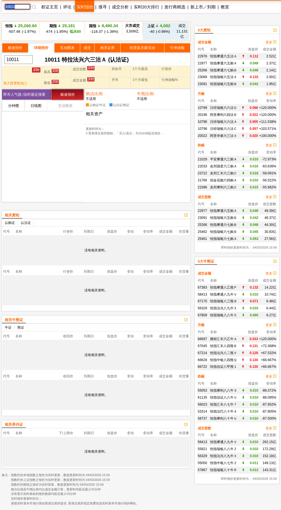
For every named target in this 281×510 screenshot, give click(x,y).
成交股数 (204, 197)
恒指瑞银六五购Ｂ (223, 84)
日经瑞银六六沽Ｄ (223, 108)
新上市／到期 (203, 6)
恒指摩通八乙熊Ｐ (223, 287)
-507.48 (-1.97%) (21, 28)
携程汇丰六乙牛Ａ (223, 339)
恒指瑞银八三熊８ (223, 301)
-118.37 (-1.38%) (103, 28)
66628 (202, 360)
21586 (202, 187)
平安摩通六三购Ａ (223, 159)
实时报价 (85, 6)
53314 (202, 411)
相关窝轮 (12, 215)
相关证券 (107, 48)
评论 (67, 6)
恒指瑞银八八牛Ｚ (223, 449)
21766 (202, 180)
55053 (202, 390)
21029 (202, 159)
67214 (202, 353)
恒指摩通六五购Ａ (223, 63)
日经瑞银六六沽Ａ (223, 122)
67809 (202, 315)
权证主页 (49, 6)
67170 (202, 301)
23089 (202, 77)
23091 (202, 84)
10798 (202, 129)
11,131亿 (182, 31)
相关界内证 (14, 424)
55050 (202, 463)
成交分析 (120, 6)
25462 (202, 232)
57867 (202, 470)
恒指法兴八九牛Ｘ (223, 308)
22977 (202, 63)
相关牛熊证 (14, 320)
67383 (202, 287)
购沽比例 (94, 93)
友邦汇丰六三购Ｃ (223, 173)
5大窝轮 (204, 30)
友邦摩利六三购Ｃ (223, 187)
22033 (202, 166)
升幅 (201, 94)
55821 (202, 449)
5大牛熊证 (206, 261)
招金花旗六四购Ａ (223, 180)
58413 (202, 294)
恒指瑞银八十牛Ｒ (223, 470)
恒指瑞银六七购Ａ (223, 239)
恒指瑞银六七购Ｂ (223, 232)
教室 (225, 6)
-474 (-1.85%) (62, 28)
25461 (202, 239)
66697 (202, 339)
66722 (202, 367)
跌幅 (201, 145)
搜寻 (102, 6)
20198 (202, 115)
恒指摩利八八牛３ (223, 390)
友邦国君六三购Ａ (223, 166)
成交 (87, 48)
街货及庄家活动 (142, 48)
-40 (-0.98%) (159, 28)
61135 (202, 397)
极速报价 (15, 48)
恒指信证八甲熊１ (223, 367)
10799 (202, 108)
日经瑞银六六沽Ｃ (223, 129)
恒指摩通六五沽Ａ (223, 56)
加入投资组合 (15, 83)
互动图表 (67, 48)
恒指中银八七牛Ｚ (223, 463)
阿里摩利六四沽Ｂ (223, 115)
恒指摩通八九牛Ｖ (223, 294)
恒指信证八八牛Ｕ (223, 397)
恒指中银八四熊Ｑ (223, 360)
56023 (202, 404)
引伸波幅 (177, 48)
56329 (202, 308)
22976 (202, 56)
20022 (202, 136)
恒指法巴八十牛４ (223, 411)
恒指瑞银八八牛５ (223, 315)
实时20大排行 (147, 6)
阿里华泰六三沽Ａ (223, 136)
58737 (202, 418)
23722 (202, 173)
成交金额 (204, 42)
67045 (202, 346)
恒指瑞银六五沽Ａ (223, 77)
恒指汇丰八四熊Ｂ (223, 346)
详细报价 (41, 48)
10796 (202, 122)
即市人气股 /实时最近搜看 (24, 94)
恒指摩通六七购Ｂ (223, 70)
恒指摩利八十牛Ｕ (223, 418)
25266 (202, 70)
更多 (271, 42)
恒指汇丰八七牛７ (223, 404)
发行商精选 (174, 6)
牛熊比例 (145, 93)
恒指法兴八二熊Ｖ (223, 353)
